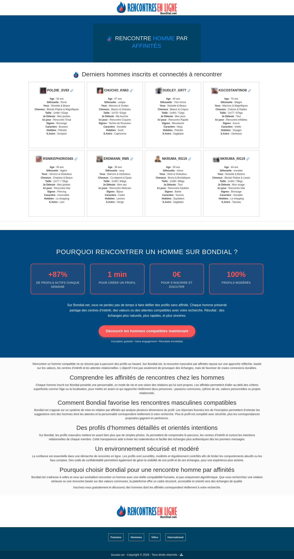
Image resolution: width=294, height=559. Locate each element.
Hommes (136, 537)
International (176, 537)
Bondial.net (117, 554)
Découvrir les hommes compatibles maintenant (147, 331)
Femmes (115, 537)
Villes (154, 537)
